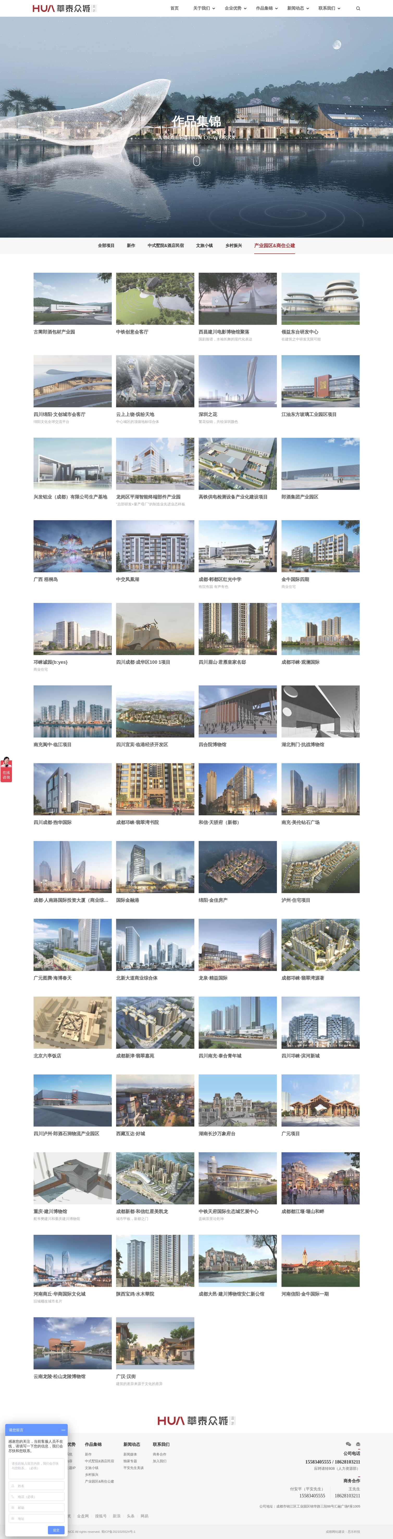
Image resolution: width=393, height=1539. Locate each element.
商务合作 (159, 1454)
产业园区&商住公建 (274, 245)
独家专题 (130, 1461)
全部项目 (106, 245)
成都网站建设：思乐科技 (343, 1531)
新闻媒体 (130, 1454)
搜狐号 (101, 1516)
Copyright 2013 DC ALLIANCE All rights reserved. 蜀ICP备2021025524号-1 (84, 1531)
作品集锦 (264, 8)
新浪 (117, 1516)
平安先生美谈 (133, 1468)
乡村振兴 (233, 245)
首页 (174, 8)
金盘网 (83, 1516)
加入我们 (159, 1461)
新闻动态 (295, 8)
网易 (144, 1516)
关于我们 (201, 8)
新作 (131, 245)
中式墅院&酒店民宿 (166, 245)
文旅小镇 (204, 245)
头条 (131, 1516)
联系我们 (327, 8)
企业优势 (233, 8)
